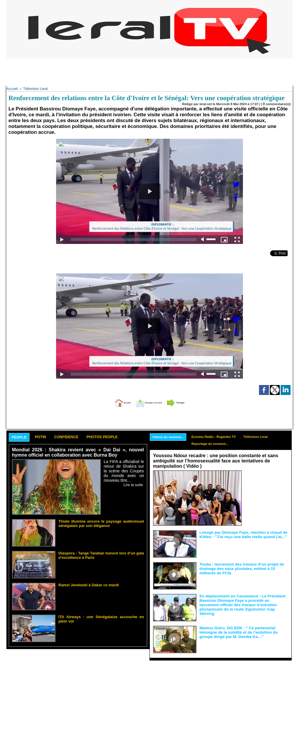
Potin (47, 436)
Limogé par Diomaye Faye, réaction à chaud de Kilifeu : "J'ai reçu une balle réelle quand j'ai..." (238, 533)
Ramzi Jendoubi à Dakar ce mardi (83, 584)
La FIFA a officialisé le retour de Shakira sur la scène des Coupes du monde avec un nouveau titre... (124, 470)
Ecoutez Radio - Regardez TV (220, 436)
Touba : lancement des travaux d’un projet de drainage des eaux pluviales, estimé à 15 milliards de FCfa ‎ (243, 567)
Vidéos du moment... (170, 436)
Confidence (78, 436)
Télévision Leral (33, 88)
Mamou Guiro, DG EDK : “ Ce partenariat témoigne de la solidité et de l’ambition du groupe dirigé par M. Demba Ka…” (243, 631)
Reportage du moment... (216, 444)
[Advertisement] (149, 71)
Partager (188, 401)
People (21, 436)
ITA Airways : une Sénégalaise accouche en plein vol (98, 616)
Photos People (121, 436)
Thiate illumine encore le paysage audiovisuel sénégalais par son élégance (101, 522)
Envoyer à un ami (148, 401)
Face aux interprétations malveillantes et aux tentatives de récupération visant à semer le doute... (266, 480)
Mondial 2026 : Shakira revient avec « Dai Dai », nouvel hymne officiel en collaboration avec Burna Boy (78, 452)
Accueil (11, 88)
